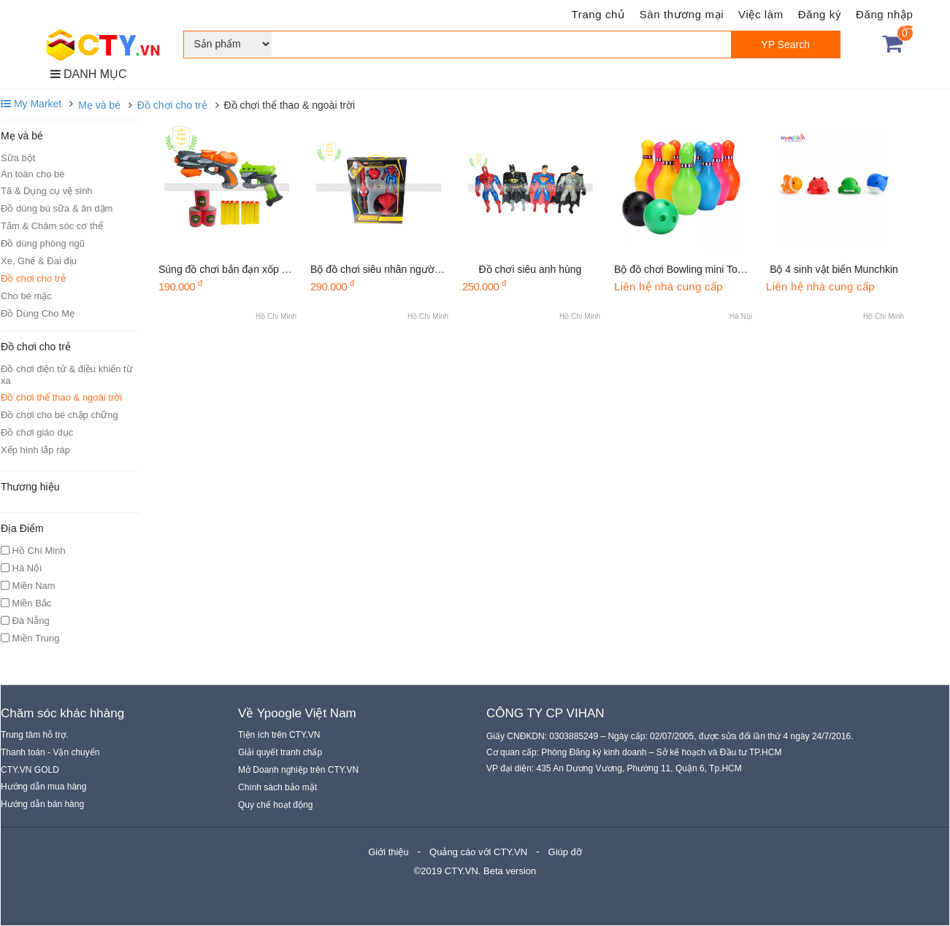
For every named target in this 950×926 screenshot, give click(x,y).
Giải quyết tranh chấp (280, 752)
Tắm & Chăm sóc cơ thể (52, 225)
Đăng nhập (884, 14)
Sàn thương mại (682, 14)
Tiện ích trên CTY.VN (279, 735)
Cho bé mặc (26, 295)
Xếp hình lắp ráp (35, 449)
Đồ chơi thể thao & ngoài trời (61, 397)
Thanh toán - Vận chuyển (50, 752)
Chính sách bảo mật (277, 787)
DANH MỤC (88, 74)
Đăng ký (819, 14)
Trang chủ (598, 14)
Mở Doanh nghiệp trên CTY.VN (298, 770)
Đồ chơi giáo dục (37, 432)
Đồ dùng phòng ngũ (43, 243)
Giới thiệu (388, 851)
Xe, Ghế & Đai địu (39, 260)
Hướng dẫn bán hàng (42, 804)
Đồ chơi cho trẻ (172, 105)
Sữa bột (18, 158)
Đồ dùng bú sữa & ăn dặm (56, 208)
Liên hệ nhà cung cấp (668, 286)
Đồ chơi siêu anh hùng (530, 269)
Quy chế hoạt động (275, 805)
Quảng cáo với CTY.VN (478, 851)
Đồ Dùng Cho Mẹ (37, 313)
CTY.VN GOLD (30, 770)
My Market (31, 103)
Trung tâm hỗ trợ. (34, 735)
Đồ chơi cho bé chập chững (59, 414)
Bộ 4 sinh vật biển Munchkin (834, 269)
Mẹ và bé (99, 105)
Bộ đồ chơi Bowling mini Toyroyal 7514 (702, 269)
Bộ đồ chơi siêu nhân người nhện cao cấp (405, 269)
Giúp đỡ (565, 851)
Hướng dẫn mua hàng (43, 787)
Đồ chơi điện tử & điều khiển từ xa (67, 374)
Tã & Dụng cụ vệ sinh (47, 190)
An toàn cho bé (32, 174)
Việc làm (761, 14)
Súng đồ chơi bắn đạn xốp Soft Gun (240, 269)
